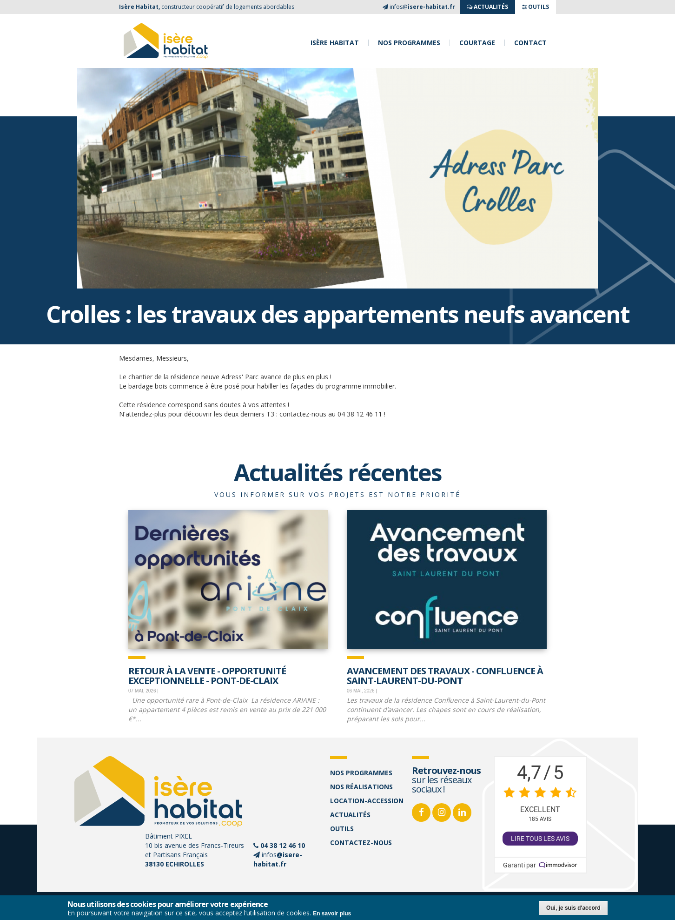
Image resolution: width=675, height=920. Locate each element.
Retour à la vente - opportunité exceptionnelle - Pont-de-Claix (207, 675)
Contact (530, 43)
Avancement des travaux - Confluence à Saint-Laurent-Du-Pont (445, 675)
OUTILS (535, 7)
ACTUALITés (487, 7)
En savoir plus (332, 914)
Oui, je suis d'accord (573, 908)
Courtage (477, 43)
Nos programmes (409, 43)
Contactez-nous (361, 842)
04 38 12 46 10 (282, 845)
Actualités (350, 814)
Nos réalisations (361, 786)
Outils (342, 828)
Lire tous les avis (540, 838)
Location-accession (367, 800)
